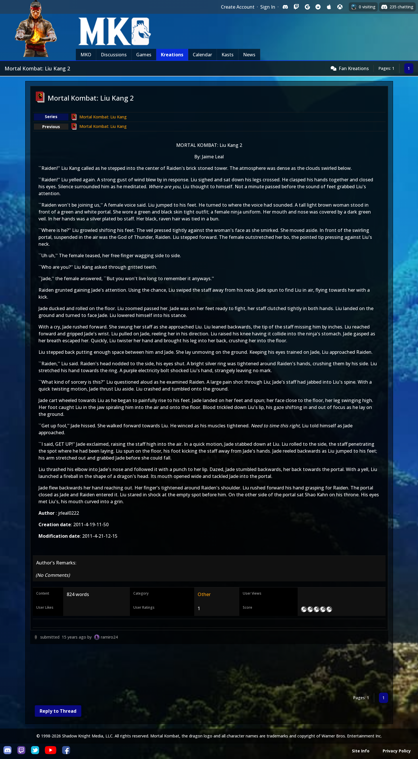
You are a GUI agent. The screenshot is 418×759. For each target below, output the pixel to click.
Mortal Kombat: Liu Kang (103, 117)
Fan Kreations (354, 68)
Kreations (172, 54)
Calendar (202, 54)
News (249, 54)
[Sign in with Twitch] (296, 7)
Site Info (360, 751)
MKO (85, 54)
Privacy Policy (397, 751)
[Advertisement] (202, 669)
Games (143, 54)
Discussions (114, 54)
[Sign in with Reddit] (318, 7)
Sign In (267, 7)
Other (204, 594)
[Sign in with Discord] (285, 7)
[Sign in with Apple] (329, 7)
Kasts (227, 54)
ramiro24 (109, 637)
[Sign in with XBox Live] (340, 7)
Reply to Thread (58, 711)
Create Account (238, 7)
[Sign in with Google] (307, 7)
